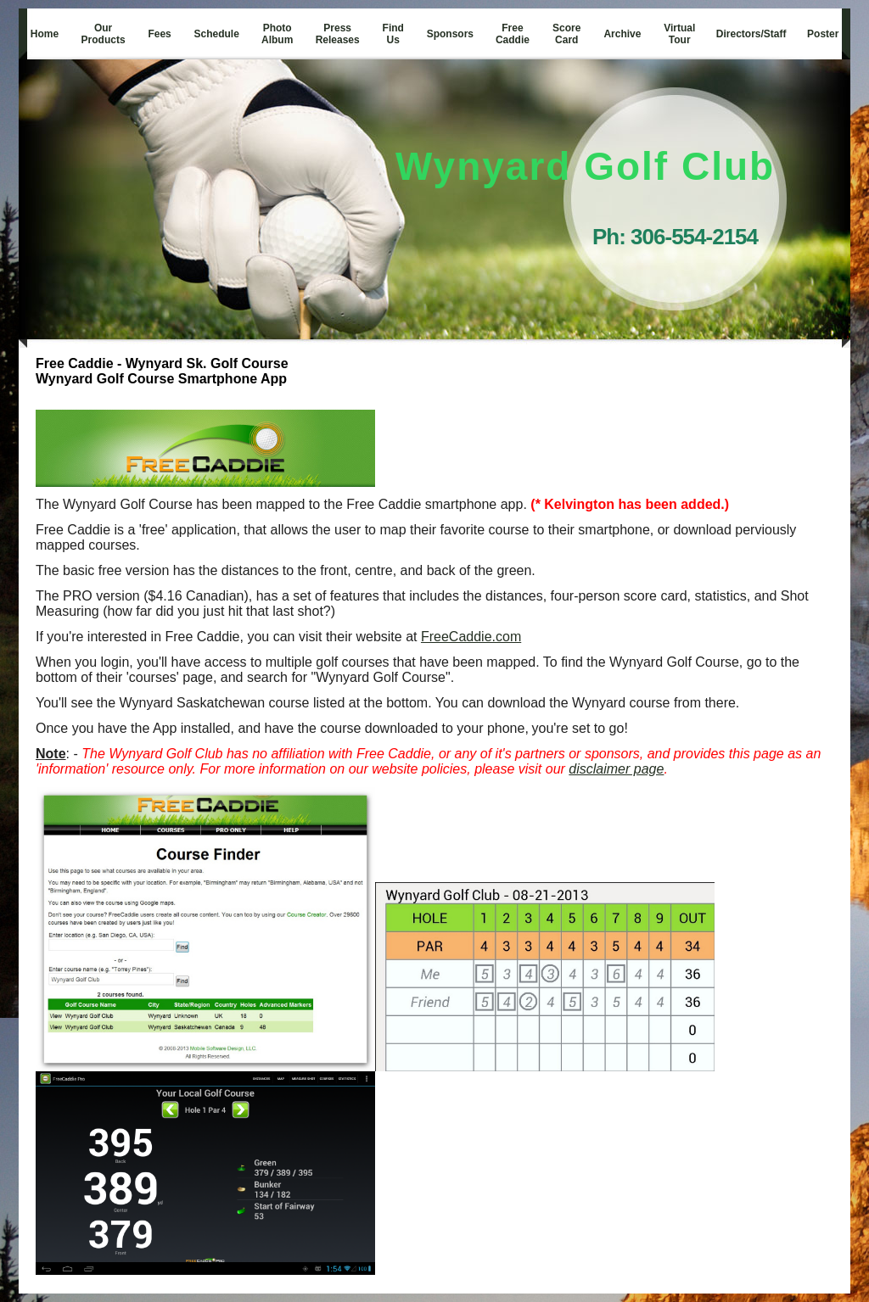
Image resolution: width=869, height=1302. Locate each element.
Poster (822, 34)
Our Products (103, 34)
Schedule (216, 34)
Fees (159, 34)
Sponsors (450, 34)
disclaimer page (616, 769)
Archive (622, 34)
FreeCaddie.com (471, 636)
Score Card (566, 34)
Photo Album (277, 34)
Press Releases (338, 34)
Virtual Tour (679, 34)
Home (45, 34)
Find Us (393, 34)
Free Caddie (513, 34)
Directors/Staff (751, 34)
